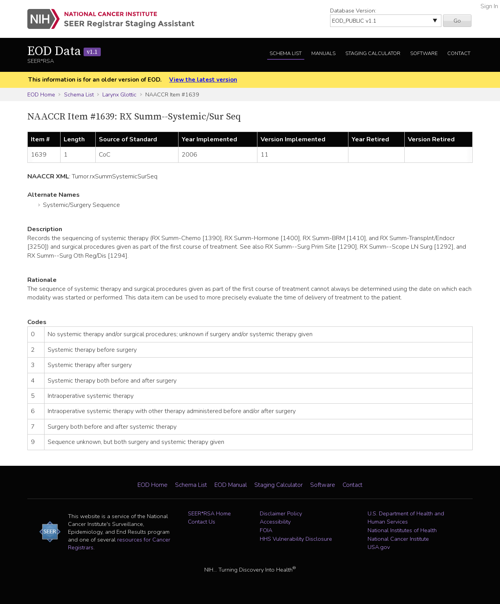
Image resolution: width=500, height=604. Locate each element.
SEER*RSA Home (209, 513)
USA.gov (379, 547)
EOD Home (41, 94)
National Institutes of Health (402, 530)
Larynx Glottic (119, 94)
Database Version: (353, 10)
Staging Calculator (372, 53)
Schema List (286, 53)
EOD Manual (230, 485)
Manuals (323, 53)
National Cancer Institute (398, 539)
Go (457, 21)
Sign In (489, 6)
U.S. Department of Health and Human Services (406, 518)
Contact (458, 53)
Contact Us (201, 522)
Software (424, 53)
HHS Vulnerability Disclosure (296, 539)
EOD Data (64, 51)
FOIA (266, 530)
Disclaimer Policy (281, 513)
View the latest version (203, 80)
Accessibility (275, 522)
